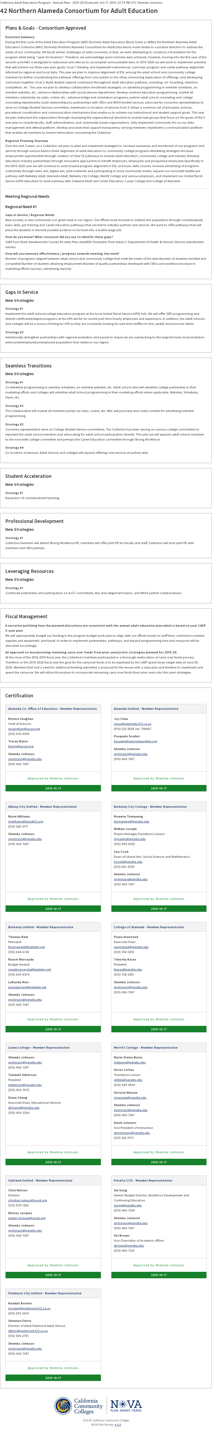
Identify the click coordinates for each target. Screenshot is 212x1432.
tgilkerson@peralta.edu (25, 1085)
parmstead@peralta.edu (131, 947)
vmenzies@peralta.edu (130, 1097)
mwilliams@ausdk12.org (25, 821)
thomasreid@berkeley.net (26, 947)
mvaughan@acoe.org (24, 729)
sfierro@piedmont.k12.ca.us (28, 1331)
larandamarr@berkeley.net (27, 987)
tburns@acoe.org (20, 746)
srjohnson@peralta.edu (25, 759)
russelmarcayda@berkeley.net (29, 969)
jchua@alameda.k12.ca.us (132, 724)
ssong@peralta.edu (128, 1205)
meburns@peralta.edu (130, 1062)
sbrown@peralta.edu (129, 1245)
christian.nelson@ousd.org (27, 1200)
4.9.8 (118, 1424)
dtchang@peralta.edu (24, 1108)
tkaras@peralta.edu (128, 969)
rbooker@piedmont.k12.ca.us (29, 1308)
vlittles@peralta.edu (128, 1080)
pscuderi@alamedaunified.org (135, 741)
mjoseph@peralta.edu (130, 839)
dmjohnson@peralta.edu (132, 1133)
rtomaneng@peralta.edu (131, 821)
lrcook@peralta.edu (128, 862)
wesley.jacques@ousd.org (26, 1218)
